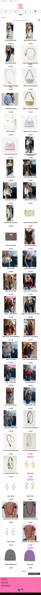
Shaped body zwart (30, 268)
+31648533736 (16, 1)
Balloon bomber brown (30, 359)
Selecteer (13, 17)
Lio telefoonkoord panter (11, 450)
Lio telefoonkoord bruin (30, 428)
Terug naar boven (34, 573)
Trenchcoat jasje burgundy (11, 336)
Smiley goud (30, 496)
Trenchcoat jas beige (10, 222)
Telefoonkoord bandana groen (30, 63)
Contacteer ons (4, 1)
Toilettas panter (11, 245)
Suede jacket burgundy (30, 291)
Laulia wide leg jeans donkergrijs (30, 154)
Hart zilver (10, 496)
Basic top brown (11, 382)
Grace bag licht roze (10, 154)
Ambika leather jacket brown (30, 314)
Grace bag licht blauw (30, 131)
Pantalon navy (10, 177)
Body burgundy (30, 382)
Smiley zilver (11, 541)
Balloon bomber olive (10, 428)
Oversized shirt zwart (30, 177)
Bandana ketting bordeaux (30, 541)
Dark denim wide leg (11, 405)
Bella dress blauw (10, 40)
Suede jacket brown (11, 314)
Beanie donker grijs (11, 564)
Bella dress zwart (10, 63)
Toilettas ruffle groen (30, 222)
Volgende (24, 571)
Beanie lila (30, 564)
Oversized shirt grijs (30, 200)
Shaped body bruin (30, 245)
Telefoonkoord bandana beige (10, 86)
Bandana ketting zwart (11, 519)
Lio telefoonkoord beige (30, 450)
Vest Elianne (10, 268)
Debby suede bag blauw (30, 86)
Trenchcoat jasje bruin (30, 336)
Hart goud (30, 473)
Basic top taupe (11, 359)
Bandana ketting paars (30, 519)
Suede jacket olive (30, 405)
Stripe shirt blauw (10, 108)
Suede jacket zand (10, 291)
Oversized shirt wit (11, 200)
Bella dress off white (30, 40)
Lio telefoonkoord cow (10, 473)
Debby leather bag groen (30, 108)
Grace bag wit (10, 131)
